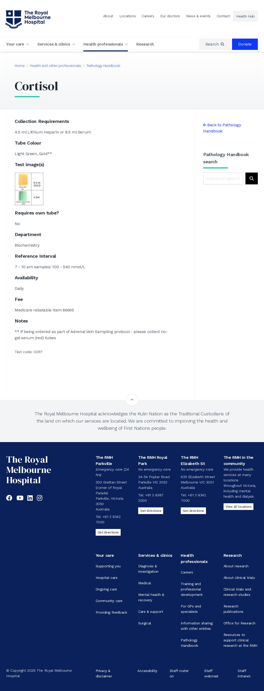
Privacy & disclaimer (104, 673)
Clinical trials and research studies (237, 592)
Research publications (233, 609)
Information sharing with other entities (196, 626)
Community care (109, 601)
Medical (144, 583)
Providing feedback (111, 612)
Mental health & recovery (151, 597)
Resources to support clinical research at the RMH (240, 640)
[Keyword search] (223, 178)
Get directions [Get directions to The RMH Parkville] (108, 532)
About (108, 16)
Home (19, 66)
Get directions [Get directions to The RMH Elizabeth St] (193, 511)
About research (236, 566)
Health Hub (245, 16)
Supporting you (108, 566)
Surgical (144, 623)
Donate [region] (245, 44)
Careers (148, 16)
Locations (127, 16)
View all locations (239, 506)
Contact (223, 16)
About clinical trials (239, 578)
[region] (214, 44)
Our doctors (170, 16)
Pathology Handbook (103, 66)
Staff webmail (211, 673)
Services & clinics (53, 44)
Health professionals (103, 44)
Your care (15, 44)
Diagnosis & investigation (148, 568)
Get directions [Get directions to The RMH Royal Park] (150, 511)
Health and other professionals (55, 66)
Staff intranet (244, 673)
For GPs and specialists (191, 609)
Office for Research (239, 623)
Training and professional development (192, 589)
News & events (198, 16)
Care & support (150, 611)
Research (145, 44)
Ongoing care (106, 589)
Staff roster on (179, 673)
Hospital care (107, 578)
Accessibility (147, 670)
